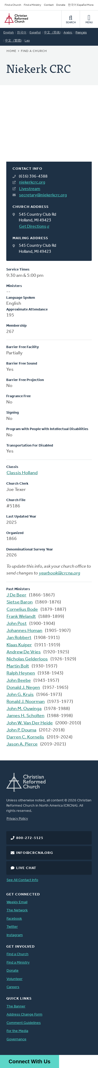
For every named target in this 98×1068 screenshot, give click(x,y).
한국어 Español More (81, 5)
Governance (16, 1039)
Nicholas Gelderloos (27, 659)
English (8, 32)
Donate (60, 5)
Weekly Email (17, 902)
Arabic (68, 32)
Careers (13, 987)
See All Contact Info (22, 880)
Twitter (12, 927)
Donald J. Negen (23, 687)
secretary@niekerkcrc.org (43, 195)
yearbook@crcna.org (59, 573)
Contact (49, 5)
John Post (17, 623)
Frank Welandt (21, 616)
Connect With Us (29, 1061)
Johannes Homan (24, 630)
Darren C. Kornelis (25, 737)
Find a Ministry (32, 5)
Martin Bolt (18, 666)
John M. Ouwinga (24, 708)
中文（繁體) (13, 40)
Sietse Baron (20, 602)
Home (11, 51)
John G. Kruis (20, 694)
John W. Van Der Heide (30, 723)
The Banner (16, 1006)
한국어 (21, 32)
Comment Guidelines (24, 1023)
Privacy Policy (17, 819)
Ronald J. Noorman (26, 701)
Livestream (29, 189)
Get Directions (32, 227)
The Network (17, 910)
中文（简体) (52, 32)
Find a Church (13, 5)
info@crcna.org (34, 853)
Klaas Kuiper (19, 645)
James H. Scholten (25, 715)
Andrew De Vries (24, 652)
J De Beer (16, 595)
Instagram (15, 935)
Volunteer (14, 979)
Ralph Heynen (21, 673)
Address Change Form (24, 1015)
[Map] (49, 130)
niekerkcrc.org (32, 182)
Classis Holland (22, 473)
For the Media (17, 1031)
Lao (27, 40)
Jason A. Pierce (22, 744)
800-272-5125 (29, 838)
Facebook (14, 919)
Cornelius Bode (22, 609)
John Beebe (19, 680)
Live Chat (26, 868)
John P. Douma (21, 730)
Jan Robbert (19, 637)
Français (81, 32)
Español (35, 32)
